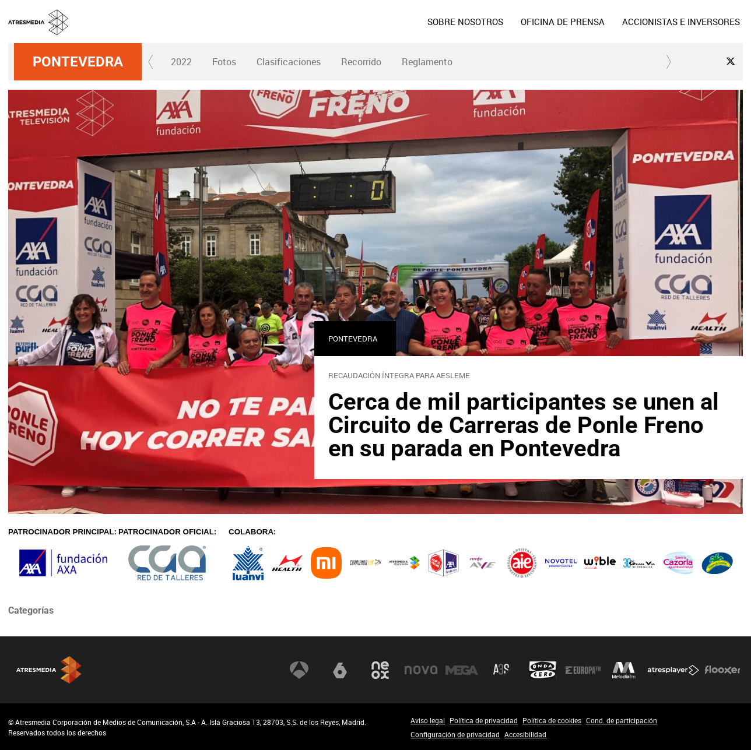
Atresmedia (49, 670)
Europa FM (583, 670)
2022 (181, 61)
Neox (380, 670)
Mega (461, 670)
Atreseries (502, 670)
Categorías (31, 610)
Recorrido (361, 61)
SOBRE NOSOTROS (465, 21)
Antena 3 (299, 670)
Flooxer (722, 670)
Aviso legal (427, 720)
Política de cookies (551, 720)
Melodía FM (623, 670)
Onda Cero (542, 670)
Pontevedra (78, 62)
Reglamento (427, 61)
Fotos (224, 61)
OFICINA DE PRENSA (563, 21)
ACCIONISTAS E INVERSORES (681, 21)
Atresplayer (673, 670)
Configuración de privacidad (455, 734)
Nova (420, 670)
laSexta (339, 670)
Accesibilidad (525, 734)
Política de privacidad (484, 720)
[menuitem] (465, 21)
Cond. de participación (621, 720)
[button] (151, 62)
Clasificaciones (289, 61)
